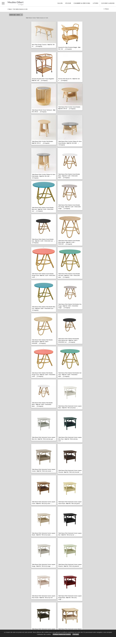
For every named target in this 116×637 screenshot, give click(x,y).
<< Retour (106, 9)
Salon (60, 3)
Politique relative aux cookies (62, 634)
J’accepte (75, 634)
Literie (95, 3)
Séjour (68, 3)
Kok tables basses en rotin (20, 9)
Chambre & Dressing (82, 3)
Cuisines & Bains (108, 3)
